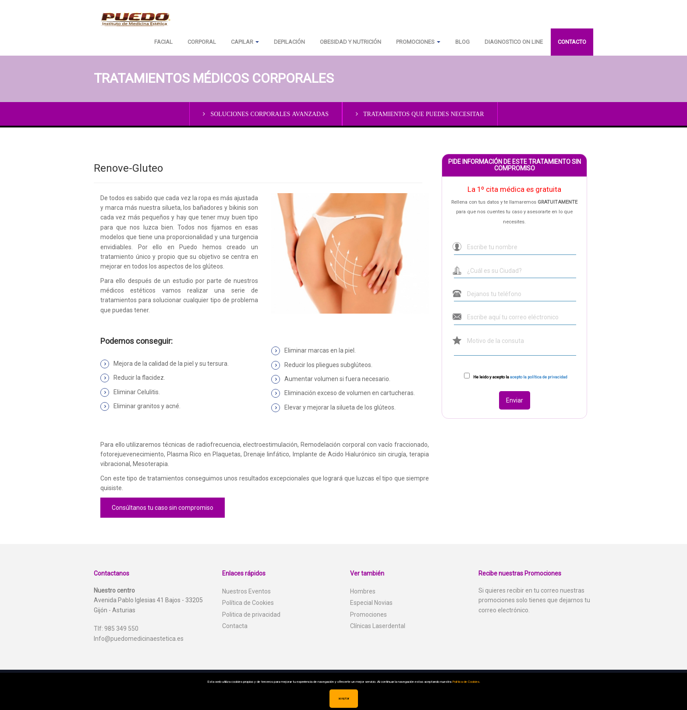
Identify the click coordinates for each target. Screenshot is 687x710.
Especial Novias (371, 602)
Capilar (245, 42)
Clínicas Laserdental (377, 625)
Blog (462, 42)
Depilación (289, 42)
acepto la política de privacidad (538, 376)
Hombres (362, 591)
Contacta (235, 625)
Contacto (572, 42)
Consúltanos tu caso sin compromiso (162, 507)
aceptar (343, 698)
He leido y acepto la (520, 376)
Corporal (202, 42)
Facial (163, 42)
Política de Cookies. (466, 682)
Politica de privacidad (251, 614)
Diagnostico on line (514, 42)
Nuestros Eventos (246, 591)
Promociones (418, 42)
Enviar (514, 400)
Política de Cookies (248, 602)
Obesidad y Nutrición (350, 42)
